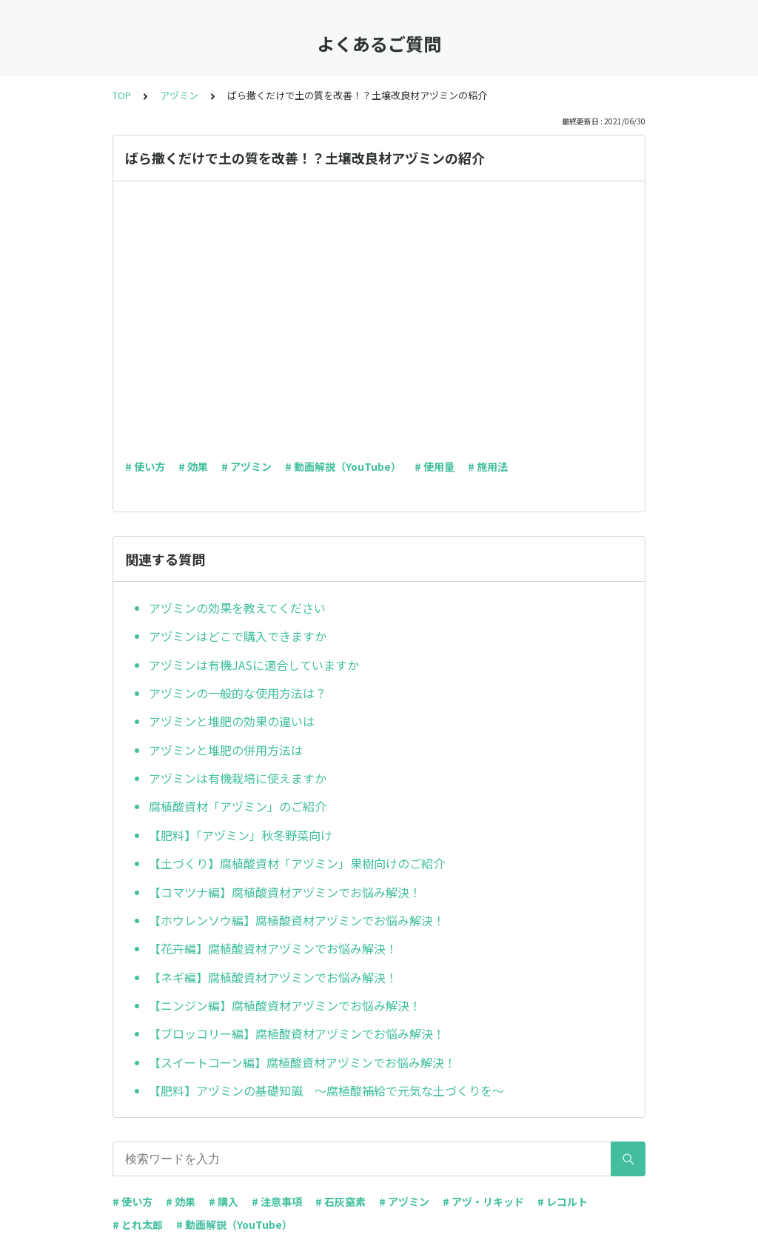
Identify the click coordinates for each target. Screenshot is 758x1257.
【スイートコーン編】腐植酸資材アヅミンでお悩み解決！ (302, 1062)
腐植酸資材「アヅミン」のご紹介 (237, 806)
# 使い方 (145, 466)
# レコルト (562, 1201)
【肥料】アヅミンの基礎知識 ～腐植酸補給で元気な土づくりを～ (326, 1090)
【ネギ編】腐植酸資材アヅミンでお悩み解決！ (273, 977)
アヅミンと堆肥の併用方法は (226, 750)
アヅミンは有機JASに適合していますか (254, 665)
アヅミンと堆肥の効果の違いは (232, 721)
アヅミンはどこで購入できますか (237, 636)
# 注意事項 (277, 1201)
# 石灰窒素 (340, 1201)
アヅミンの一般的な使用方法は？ (237, 693)
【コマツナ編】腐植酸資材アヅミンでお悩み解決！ (285, 892)
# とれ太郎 (138, 1224)
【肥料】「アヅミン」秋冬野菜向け (240, 835)
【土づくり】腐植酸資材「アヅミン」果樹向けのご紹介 (297, 863)
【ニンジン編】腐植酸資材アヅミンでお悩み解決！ (285, 1005)
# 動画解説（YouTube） (343, 466)
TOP (122, 95)
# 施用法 (488, 466)
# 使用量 (435, 466)
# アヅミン (246, 466)
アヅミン (179, 95)
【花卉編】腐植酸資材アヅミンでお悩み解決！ (273, 948)
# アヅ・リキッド (483, 1201)
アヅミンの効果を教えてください (237, 608)
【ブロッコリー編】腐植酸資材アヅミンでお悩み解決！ (297, 1033)
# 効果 (193, 466)
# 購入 (223, 1201)
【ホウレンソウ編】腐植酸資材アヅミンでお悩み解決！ (297, 920)
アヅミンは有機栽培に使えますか (237, 778)
